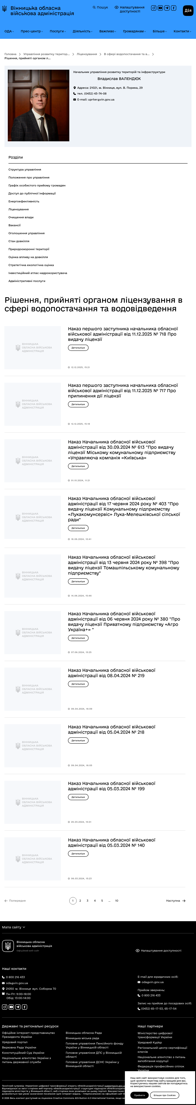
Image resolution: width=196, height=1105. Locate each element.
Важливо (106, 31)
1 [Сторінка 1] (72, 900)
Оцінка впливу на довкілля (28, 257)
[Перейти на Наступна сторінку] (175, 900)
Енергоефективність (23, 201)
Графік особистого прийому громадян (36, 185)
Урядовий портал (15, 1042)
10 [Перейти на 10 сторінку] (116, 900)
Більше (159, 31)
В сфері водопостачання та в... (127, 54)
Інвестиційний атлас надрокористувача (37, 273)
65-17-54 (170, 1008)
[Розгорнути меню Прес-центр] (42, 31)
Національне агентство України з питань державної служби (26, 1060)
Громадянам (133, 31)
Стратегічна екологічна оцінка (31, 265)
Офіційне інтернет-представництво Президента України (28, 1034)
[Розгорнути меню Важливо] (115, 31)
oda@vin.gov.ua (151, 982)
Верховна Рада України (19, 1047)
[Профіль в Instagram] (153, 8)
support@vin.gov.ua (115, 1086)
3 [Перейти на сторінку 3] (87, 900)
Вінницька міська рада (82, 1038)
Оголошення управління (26, 233)
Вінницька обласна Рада (84, 1032)
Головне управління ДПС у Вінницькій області (94, 1054)
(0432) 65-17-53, (152, 1008)
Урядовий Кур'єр (150, 1042)
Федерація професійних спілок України (161, 1068)
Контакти (181, 31)
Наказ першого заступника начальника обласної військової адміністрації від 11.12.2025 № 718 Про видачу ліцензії (123, 334)
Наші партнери (150, 1026)
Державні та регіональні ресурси (30, 1026)
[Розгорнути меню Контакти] (190, 31)
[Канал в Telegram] (167, 8)
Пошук (100, 7)
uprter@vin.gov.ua (101, 99)
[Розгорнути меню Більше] (166, 31)
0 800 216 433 (149, 995)
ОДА (8, 31)
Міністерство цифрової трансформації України (155, 1035)
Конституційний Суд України (23, 1052)
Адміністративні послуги (26, 280)
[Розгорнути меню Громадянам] (145, 31)
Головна (10, 54)
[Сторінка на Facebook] (173, 8)
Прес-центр (31, 31)
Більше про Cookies (165, 1095)
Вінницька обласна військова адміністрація (42, 10)
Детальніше (78, 347)
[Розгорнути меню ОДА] (13, 31)
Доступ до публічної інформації (32, 193)
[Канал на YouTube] (160, 8)
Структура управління (24, 169)
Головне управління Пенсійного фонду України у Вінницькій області (94, 1045)
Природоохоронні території (28, 249)
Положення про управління (28, 177)
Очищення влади (20, 217)
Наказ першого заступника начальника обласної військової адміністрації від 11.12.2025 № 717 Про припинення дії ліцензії (123, 390)
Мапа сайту (11, 927)
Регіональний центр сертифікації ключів (162, 1049)
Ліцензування (87, 54)
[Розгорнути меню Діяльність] (91, 31)
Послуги (57, 31)
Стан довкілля (18, 241)
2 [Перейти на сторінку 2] (80, 900)
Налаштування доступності (129, 9)
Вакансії (14, 225)
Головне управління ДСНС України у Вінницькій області (92, 1064)
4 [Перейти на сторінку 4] (95, 900)
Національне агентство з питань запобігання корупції (161, 1059)
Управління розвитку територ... (46, 54)
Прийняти (139, 1095)
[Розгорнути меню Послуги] (65, 31)
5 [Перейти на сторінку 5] (102, 900)
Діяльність (81, 31)
